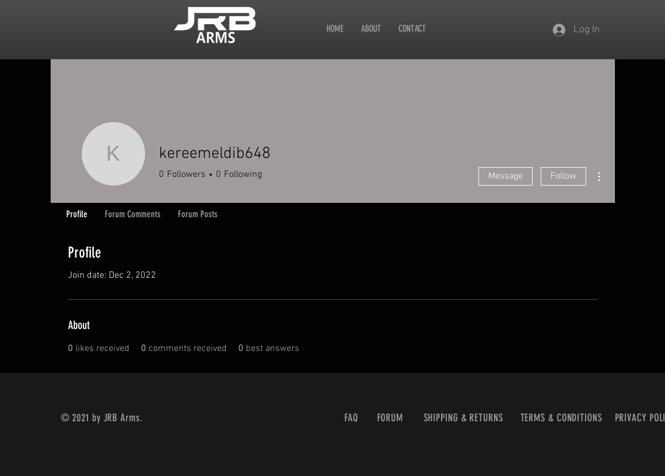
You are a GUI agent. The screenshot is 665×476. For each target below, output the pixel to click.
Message (505, 176)
